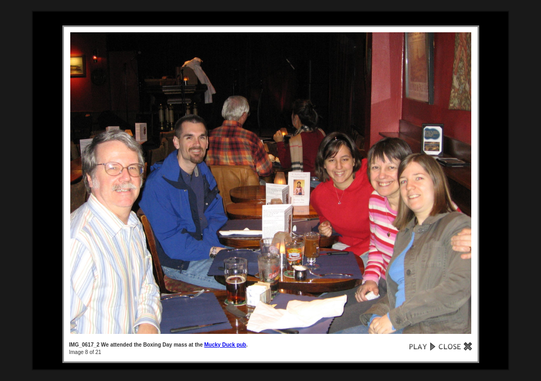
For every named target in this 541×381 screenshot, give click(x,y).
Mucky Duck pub (225, 345)
